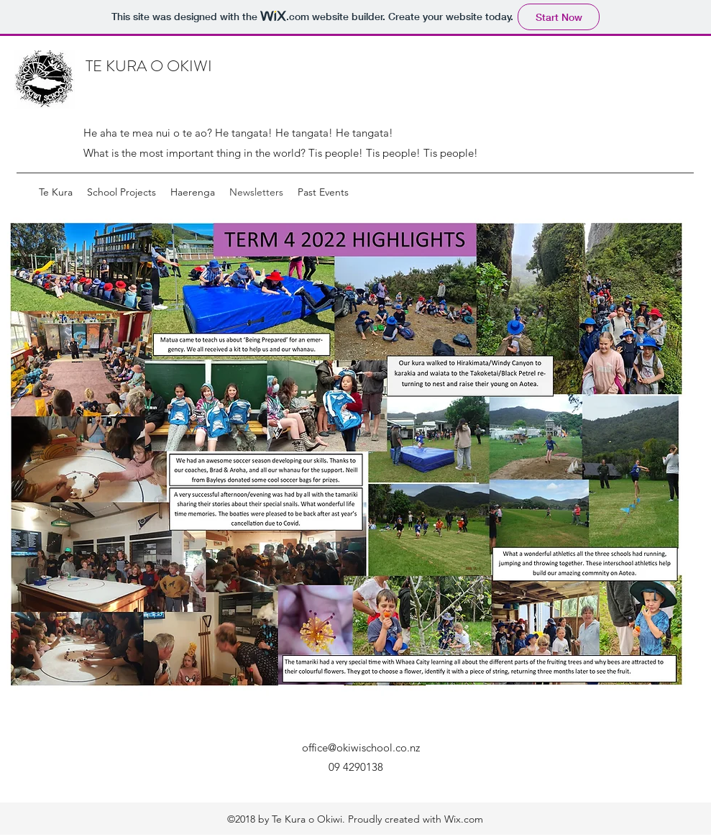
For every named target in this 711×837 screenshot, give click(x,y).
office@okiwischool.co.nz (361, 747)
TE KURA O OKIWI (149, 66)
